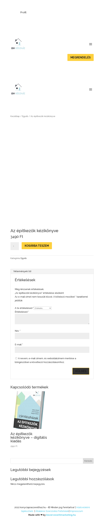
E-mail (19, 344)
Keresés (88, 461)
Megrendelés (80, 57)
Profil (23, 12)
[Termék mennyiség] (14, 246)
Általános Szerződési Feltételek (52, 511)
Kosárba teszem (37, 245)
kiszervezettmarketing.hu (61, 515)
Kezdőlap (15, 116)
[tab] (52, 271)
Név (18, 331)
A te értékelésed (24, 308)
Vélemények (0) (22, 271)
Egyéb (25, 116)
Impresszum (76, 511)
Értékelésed (22, 312)
